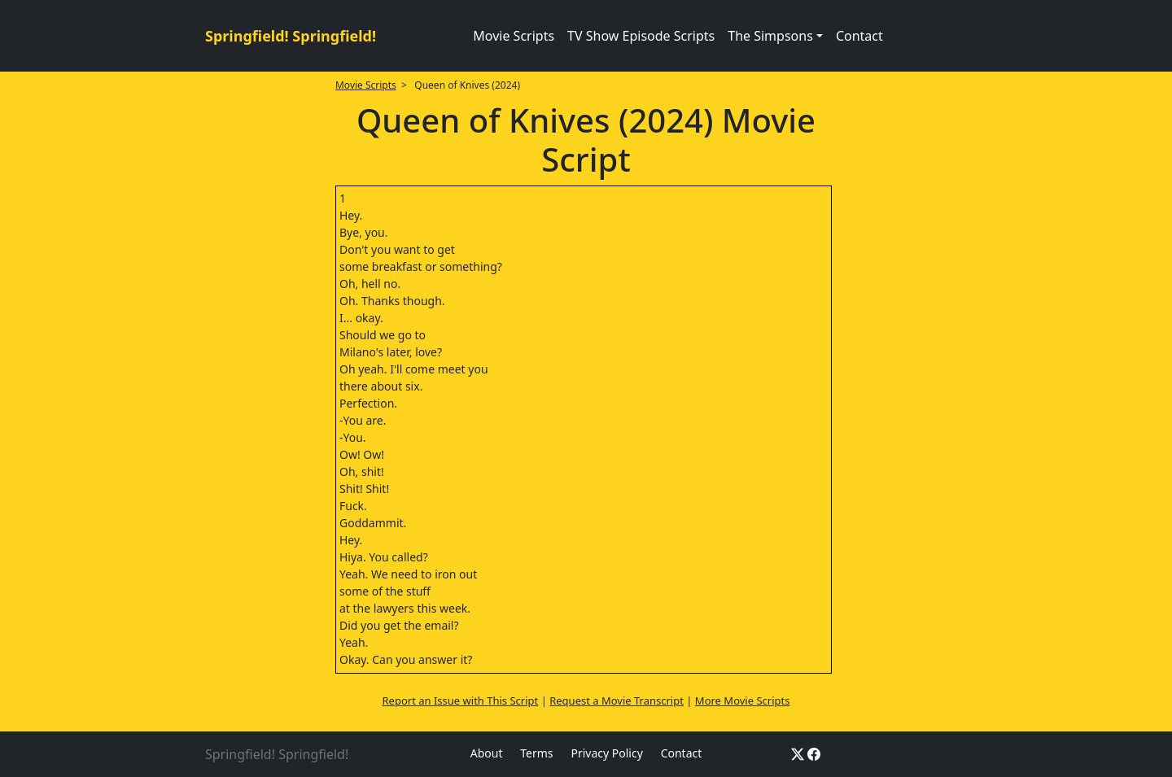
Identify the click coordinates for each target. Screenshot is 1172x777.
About (486, 753)
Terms (536, 753)
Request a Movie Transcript (616, 700)
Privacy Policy (606, 753)
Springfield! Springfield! (290, 36)
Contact (859, 36)
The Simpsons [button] (770, 36)
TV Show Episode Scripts (641, 36)
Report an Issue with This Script (461, 700)
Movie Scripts (513, 36)
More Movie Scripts (742, 700)
